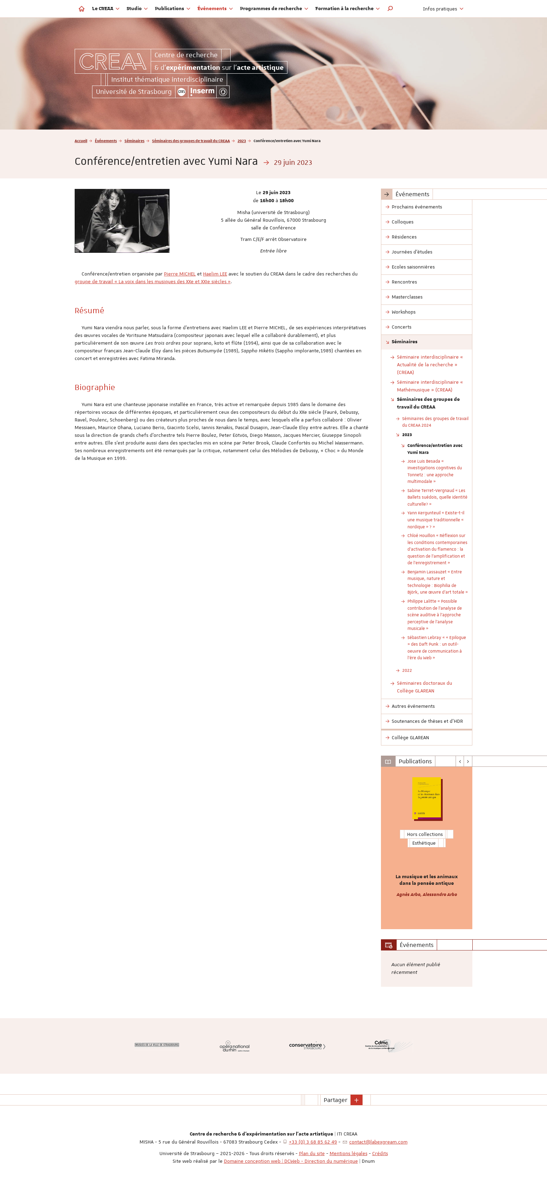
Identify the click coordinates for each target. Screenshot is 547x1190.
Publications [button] (172, 9)
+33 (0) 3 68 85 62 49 (313, 1142)
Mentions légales (348, 1153)
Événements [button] (215, 9)
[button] (390, 8)
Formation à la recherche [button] (347, 9)
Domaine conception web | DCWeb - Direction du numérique (291, 1161)
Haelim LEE (215, 274)
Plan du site (312, 1153)
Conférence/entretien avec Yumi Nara (435, 448)
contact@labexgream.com (378, 1142)
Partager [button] (335, 1100)
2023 (242, 141)
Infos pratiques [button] (443, 9)
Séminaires (134, 141)
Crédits (380, 1153)
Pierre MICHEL (180, 274)
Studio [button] (137, 9)
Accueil (81, 141)
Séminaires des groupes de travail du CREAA (191, 141)
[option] (427, 848)
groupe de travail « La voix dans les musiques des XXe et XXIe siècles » (153, 281)
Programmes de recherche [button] (274, 9)
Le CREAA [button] (106, 9)
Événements (106, 141)
